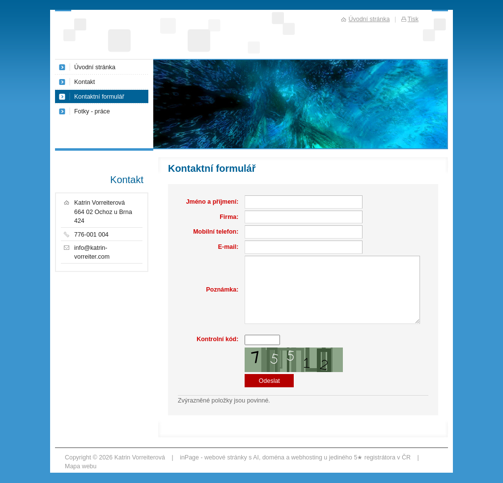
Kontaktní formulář (99, 96)
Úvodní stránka (94, 67)
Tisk (413, 19)
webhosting (306, 457)
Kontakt (84, 82)
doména (273, 457)
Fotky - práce (92, 111)
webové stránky (225, 457)
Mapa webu (80, 466)
